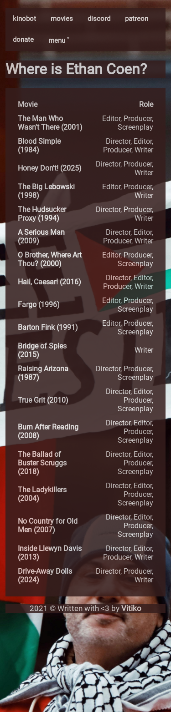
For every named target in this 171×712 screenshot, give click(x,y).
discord (99, 19)
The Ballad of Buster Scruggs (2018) (42, 463)
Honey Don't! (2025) (50, 168)
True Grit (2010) (43, 400)
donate (23, 39)
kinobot (24, 19)
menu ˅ (58, 40)
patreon (136, 19)
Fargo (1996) (39, 304)
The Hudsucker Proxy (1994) (42, 213)
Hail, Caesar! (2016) (49, 282)
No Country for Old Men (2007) (48, 525)
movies (62, 19)
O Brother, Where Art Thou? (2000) (50, 259)
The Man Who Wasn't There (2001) (50, 122)
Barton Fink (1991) (48, 327)
